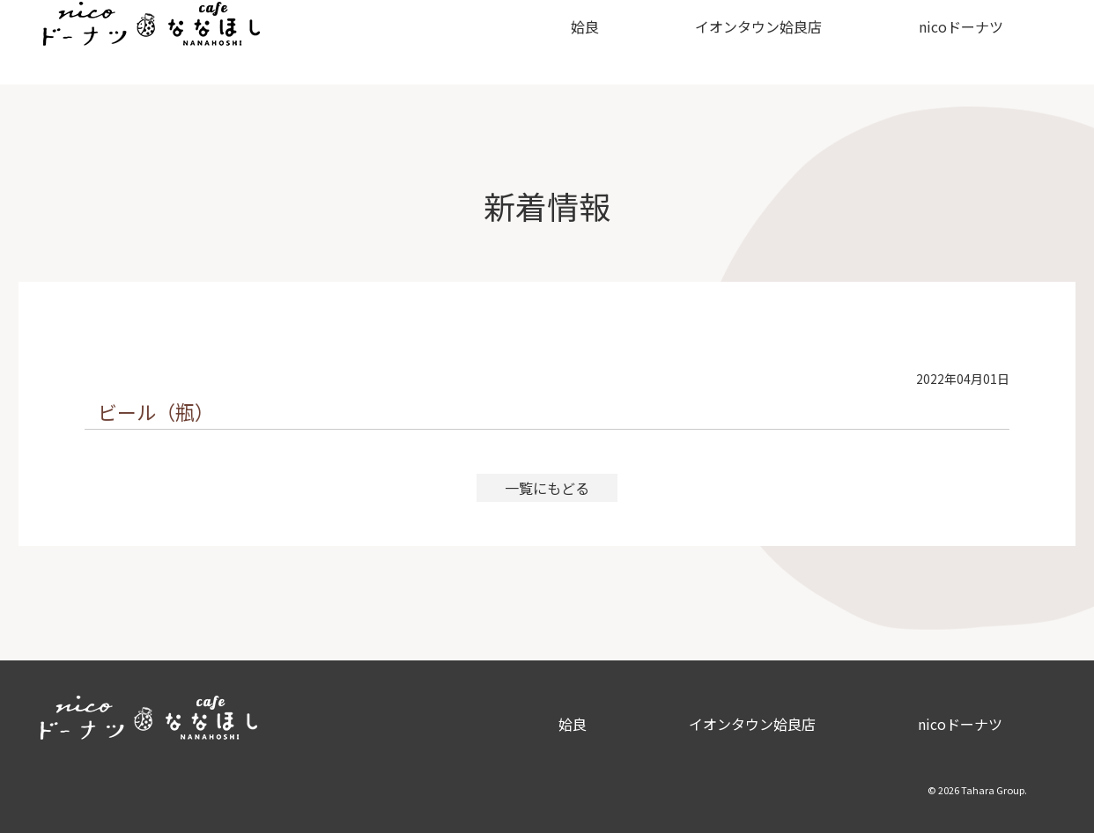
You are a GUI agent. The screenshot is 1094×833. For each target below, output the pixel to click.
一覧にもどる (547, 487)
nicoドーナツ (940, 42)
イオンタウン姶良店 (739, 42)
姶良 (565, 42)
